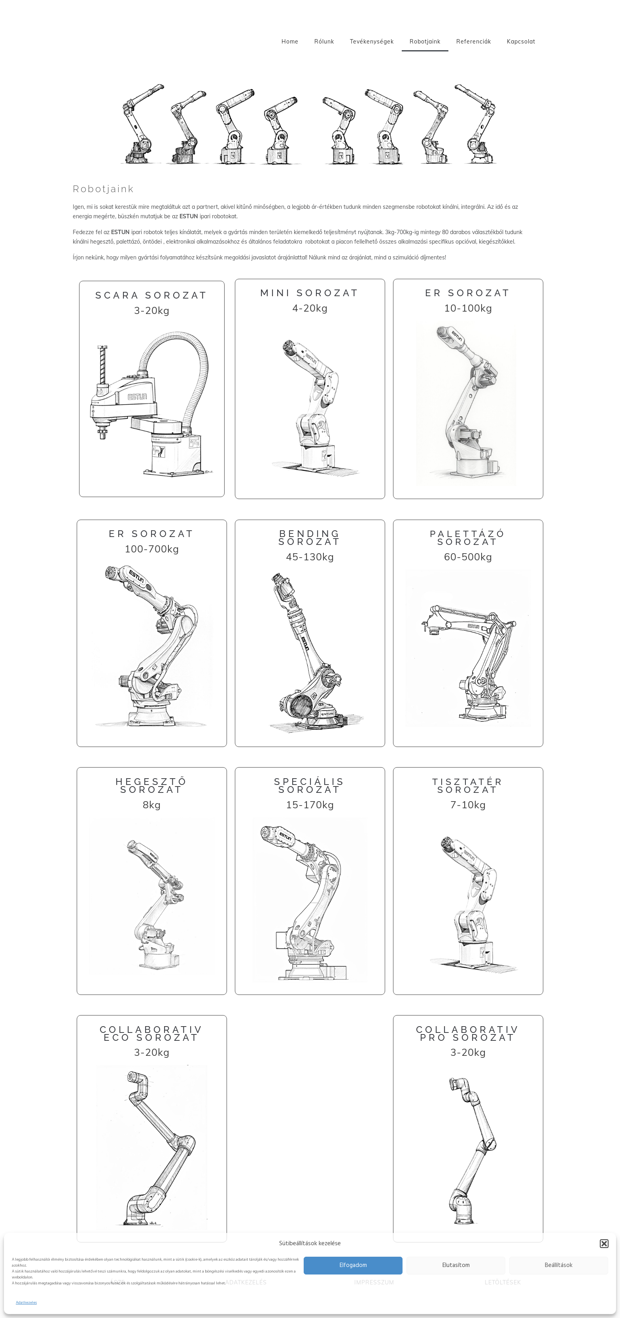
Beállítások (559, 1265)
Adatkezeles (26, 1302)
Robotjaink (425, 41)
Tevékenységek (372, 41)
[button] (604, 1244)
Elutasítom (456, 1265)
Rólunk (324, 41)
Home (290, 41)
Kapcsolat (521, 41)
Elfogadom (353, 1265)
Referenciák (473, 41)
